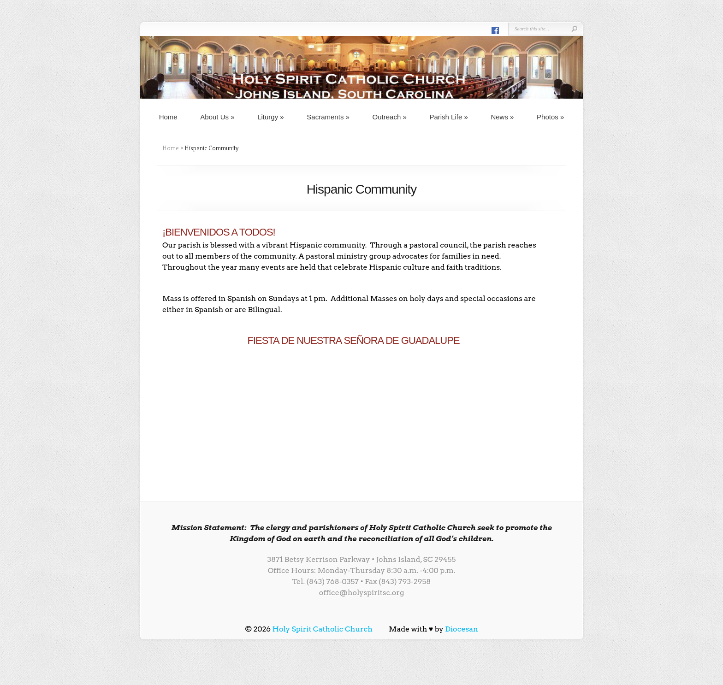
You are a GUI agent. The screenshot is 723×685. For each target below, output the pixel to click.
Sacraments (328, 117)
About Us (217, 117)
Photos (550, 117)
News (502, 117)
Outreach (390, 117)
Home (168, 117)
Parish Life (448, 117)
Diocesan (461, 629)
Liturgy (270, 117)
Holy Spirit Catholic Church (323, 629)
